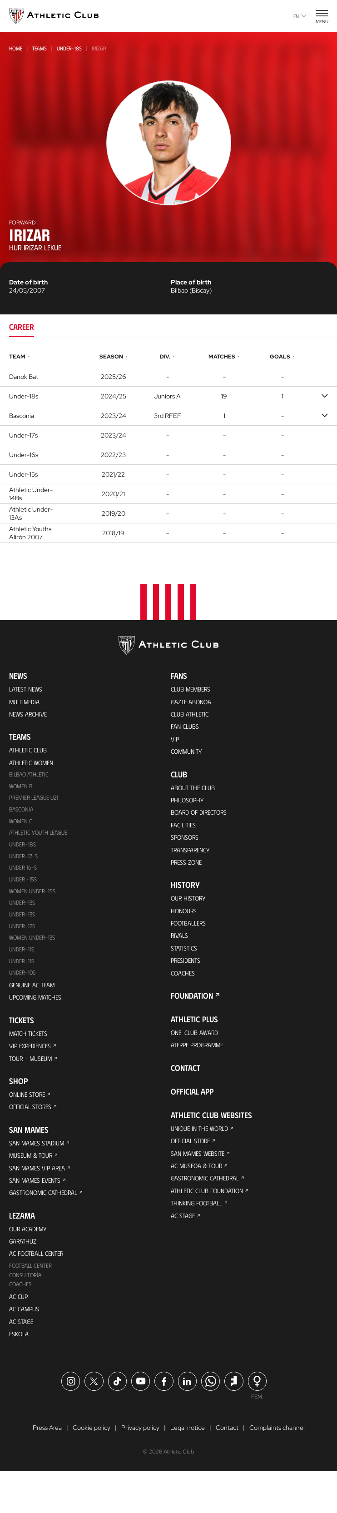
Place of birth (191, 282)
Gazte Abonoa (194, 703)
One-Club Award (198, 1056)
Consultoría (27, 1310)
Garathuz (25, 1273)
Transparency (193, 863)
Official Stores (33, 1131)
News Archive (30, 716)
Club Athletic (192, 716)
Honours (186, 927)
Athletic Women (34, 767)
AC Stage (22, 1360)
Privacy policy (140, 1469)
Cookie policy (91, 1469)
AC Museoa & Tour (200, 1195)
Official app (192, 1117)
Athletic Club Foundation (212, 1223)
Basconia (22, 817)
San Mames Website (201, 1182)
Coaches (21, 1320)
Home (15, 48)
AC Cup (19, 1333)
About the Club (196, 795)
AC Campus (26, 1347)
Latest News (28, 689)
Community (189, 757)
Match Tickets (31, 1053)
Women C (21, 830)
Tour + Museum (34, 1080)
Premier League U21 (36, 805)
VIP (175, 744)
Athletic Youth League (41, 842)
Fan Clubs (186, 730)
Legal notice (187, 1469)
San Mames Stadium (40, 1168)
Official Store (193, 1168)
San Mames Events (38, 1209)
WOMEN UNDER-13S (34, 952)
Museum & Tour (34, 1182)
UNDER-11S (23, 965)
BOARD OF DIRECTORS (203, 822)
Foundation (192, 1019)
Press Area (47, 1469)
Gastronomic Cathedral (49, 1223)
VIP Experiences (33, 1066)
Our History (191, 914)
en (300, 16)
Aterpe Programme (202, 1070)
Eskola (20, 1374)
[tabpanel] (168, 447)
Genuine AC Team (34, 1002)
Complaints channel (277, 1469)
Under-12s (23, 940)
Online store (30, 1117)
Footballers (191, 941)
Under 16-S (24, 879)
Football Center (32, 1300)
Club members (194, 689)
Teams (39, 48)
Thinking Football (200, 1236)
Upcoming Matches (39, 1015)
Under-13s (23, 916)
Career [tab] (21, 327)
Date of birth (28, 282)
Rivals (181, 955)
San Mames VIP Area (41, 1195)
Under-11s (23, 977)
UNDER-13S (23, 928)
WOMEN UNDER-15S (34, 903)
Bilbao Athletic (31, 781)
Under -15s (24, 891)
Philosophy (190, 808)
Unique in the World (203, 1154)
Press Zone (188, 876)
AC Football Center (40, 1287)
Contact (185, 1094)
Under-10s (24, 989)
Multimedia (26, 703)
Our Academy (30, 1260)
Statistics (186, 968)
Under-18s (69, 48)
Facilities (184, 835)
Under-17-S (24, 867)
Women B (22, 793)
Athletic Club (30, 754)
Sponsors (187, 849)
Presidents (188, 982)
